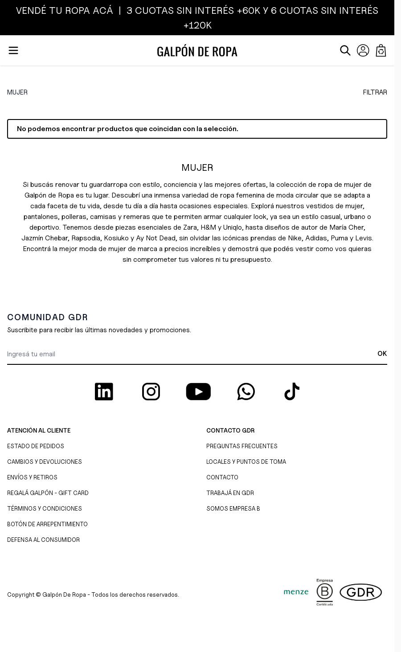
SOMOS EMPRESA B (233, 508)
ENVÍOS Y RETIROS (32, 477)
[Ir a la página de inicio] (197, 50)
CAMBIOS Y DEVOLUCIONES (44, 461)
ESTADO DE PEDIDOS (35, 446)
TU (55, 10)
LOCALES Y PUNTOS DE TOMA (246, 461)
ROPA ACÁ (87, 10)
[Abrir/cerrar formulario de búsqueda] (345, 50)
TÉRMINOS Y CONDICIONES (44, 508)
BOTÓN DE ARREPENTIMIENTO (47, 524)
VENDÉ (32, 10)
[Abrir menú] (13, 50)
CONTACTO (222, 477)
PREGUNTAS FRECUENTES (242, 446)
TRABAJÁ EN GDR (230, 492)
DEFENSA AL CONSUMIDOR (43, 539)
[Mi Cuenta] (363, 50)
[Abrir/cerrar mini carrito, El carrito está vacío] (381, 50)
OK (382, 354)
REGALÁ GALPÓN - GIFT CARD (48, 492)
